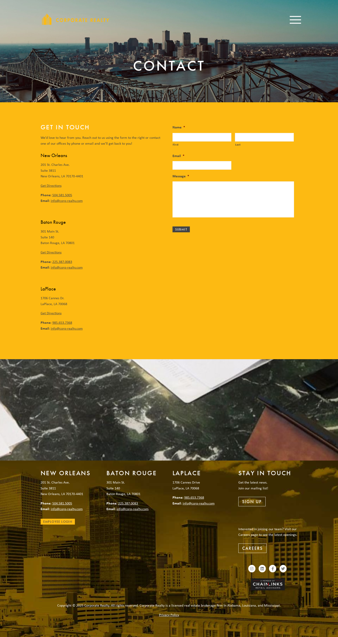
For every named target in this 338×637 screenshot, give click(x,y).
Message (180, 176)
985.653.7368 (62, 322)
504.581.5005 (62, 194)
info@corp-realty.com (67, 200)
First (176, 144)
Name (178, 127)
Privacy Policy (169, 614)
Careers (252, 548)
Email (178, 155)
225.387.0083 (62, 261)
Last (238, 144)
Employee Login (57, 522)
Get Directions (51, 185)
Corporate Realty (75, 19)
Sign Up (252, 502)
